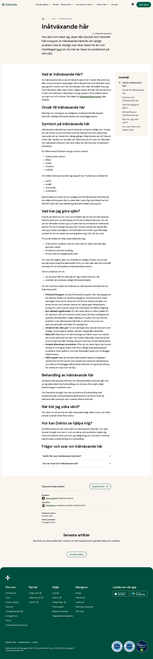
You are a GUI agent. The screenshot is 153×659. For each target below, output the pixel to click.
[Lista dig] (114, 4)
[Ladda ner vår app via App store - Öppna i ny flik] (121, 594)
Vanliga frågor (59, 602)
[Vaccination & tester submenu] (85, 4)
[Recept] (56, 4)
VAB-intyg (80, 611)
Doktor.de (9, 607)
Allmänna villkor (10, 642)
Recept (78, 593)
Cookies (35, 642)
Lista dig (55, 593)
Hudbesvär (80, 602)
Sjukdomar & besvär (60, 611)
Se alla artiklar (76, 554)
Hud (53, 19)
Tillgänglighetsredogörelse (62, 616)
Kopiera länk (100, 486)
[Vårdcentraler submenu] (67, 4)
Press (7, 597)
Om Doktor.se (10, 593)
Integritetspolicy (24, 642)
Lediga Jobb (35, 593)
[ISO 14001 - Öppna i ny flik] (129, 646)
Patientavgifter (58, 607)
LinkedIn (33, 602)
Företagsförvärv (11, 616)
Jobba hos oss (36, 597)
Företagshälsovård (14, 611)
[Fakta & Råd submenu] (103, 4)
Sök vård (143, 4)
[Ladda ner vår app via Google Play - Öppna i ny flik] (139, 594)
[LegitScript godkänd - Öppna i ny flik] (142, 646)
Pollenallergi (80, 597)
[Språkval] (133, 4)
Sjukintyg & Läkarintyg (84, 607)
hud (58, 49)
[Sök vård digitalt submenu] (43, 4)
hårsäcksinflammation (90, 96)
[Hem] (43, 19)
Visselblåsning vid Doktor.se (16, 625)
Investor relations (12, 602)
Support (56, 597)
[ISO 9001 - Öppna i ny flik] (117, 646)
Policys (8, 620)
